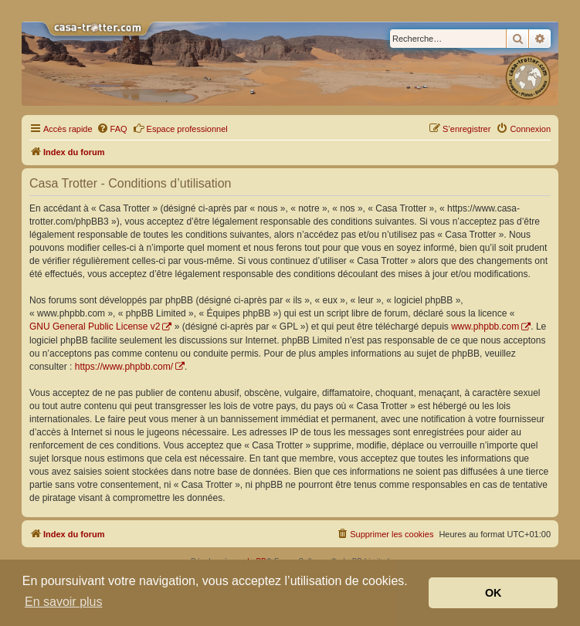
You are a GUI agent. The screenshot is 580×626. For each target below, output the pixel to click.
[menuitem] (112, 129)
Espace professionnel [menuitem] (180, 128)
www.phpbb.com (485, 326)
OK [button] (493, 593)
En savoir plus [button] (64, 601)
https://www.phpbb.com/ (124, 366)
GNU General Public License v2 (94, 326)
